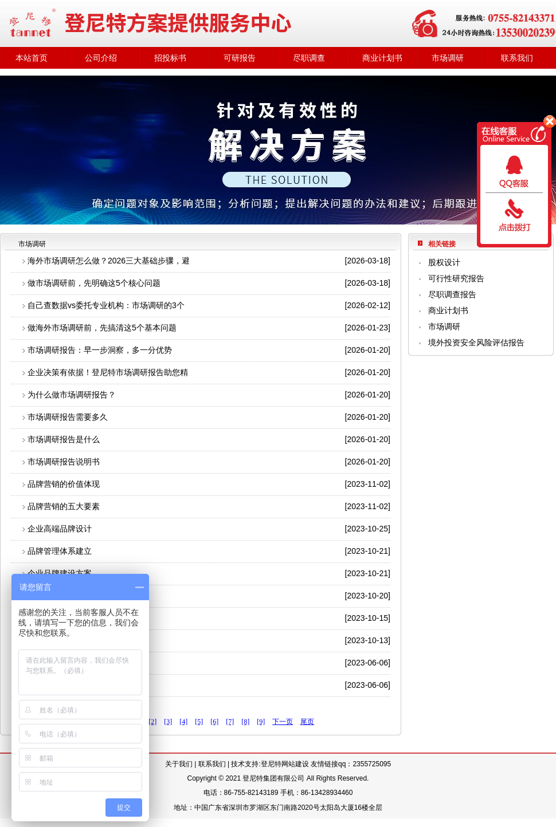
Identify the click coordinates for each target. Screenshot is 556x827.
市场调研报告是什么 (64, 439)
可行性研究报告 (456, 278)
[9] (261, 722)
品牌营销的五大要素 (64, 506)
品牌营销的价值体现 (64, 484)
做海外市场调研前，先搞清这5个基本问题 (102, 327)
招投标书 (170, 57)
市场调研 (448, 57)
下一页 (282, 722)
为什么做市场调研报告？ (72, 394)
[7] (230, 722)
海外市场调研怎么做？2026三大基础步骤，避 (109, 260)
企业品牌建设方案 (60, 573)
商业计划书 (382, 57)
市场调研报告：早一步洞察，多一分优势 (100, 350)
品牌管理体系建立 (60, 551)
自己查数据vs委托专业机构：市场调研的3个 (106, 305)
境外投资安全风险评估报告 (476, 342)
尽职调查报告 (452, 294)
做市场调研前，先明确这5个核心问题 (94, 283)
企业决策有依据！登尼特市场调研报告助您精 (108, 372)
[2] (152, 722)
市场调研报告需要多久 (68, 417)
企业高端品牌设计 (60, 528)
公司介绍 (101, 57)
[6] (214, 722)
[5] (199, 722)
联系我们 (517, 57)
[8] (245, 722)
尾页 (307, 722)
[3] (168, 722)
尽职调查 (309, 57)
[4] (183, 722)
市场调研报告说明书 (64, 461)
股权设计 (444, 262)
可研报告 (240, 57)
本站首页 (31, 57)
